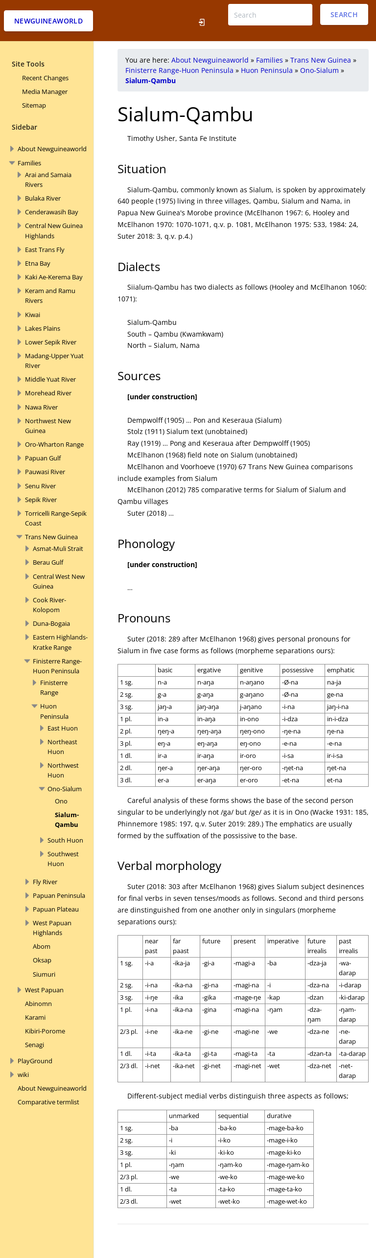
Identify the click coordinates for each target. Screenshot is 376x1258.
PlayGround (35, 1060)
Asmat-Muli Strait (58, 548)
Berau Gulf (48, 562)
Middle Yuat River (50, 379)
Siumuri (44, 974)
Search (344, 14)
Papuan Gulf (43, 458)
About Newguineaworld (52, 148)
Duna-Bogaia (51, 623)
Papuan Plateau (56, 909)
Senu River (40, 485)
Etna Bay (37, 263)
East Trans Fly (45, 249)
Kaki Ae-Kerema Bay (54, 277)
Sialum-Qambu (150, 80)
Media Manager (45, 91)
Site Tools (28, 64)
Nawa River (41, 407)
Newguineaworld (48, 20)
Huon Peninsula (267, 70)
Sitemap (34, 105)
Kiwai (32, 314)
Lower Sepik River (50, 342)
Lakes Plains (42, 328)
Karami (35, 1017)
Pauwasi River (45, 471)
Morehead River (48, 393)
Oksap (42, 960)
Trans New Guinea (51, 536)
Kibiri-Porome (45, 1031)
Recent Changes (45, 77)
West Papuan (44, 989)
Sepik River (41, 499)
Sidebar (24, 127)
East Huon (62, 728)
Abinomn (38, 1003)
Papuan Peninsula (59, 895)
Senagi (34, 1044)
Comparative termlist (48, 1102)
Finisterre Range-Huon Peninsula (179, 70)
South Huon (65, 840)
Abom (41, 946)
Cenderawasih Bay (51, 211)
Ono (61, 801)
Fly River (45, 881)
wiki (23, 1074)
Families (29, 163)
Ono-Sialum (64, 788)
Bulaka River (43, 198)
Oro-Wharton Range (54, 444)
